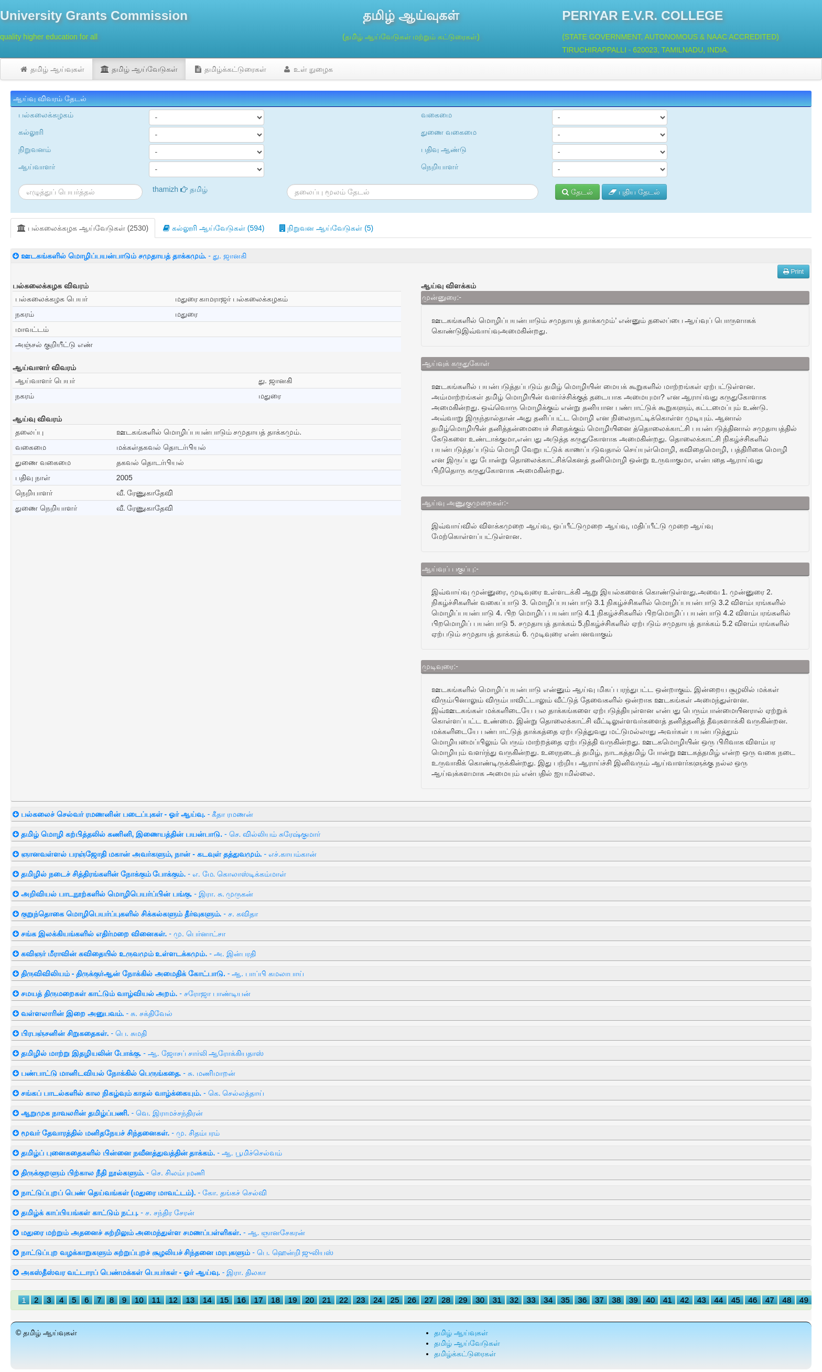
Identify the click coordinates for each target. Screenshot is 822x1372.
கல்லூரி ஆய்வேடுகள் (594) (213, 228)
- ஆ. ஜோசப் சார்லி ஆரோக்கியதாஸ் (138, 1053)
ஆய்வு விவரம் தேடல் (49, 98)
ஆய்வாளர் (36, 167)
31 (497, 1299)
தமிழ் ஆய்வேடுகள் (139, 69)
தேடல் (577, 192)
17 (258, 1299)
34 (548, 1299)
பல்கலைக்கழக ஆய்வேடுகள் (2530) (82, 228)
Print (793, 271)
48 (786, 1299)
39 (633, 1299)
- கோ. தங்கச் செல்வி (140, 1193)
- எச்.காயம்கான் (165, 854)
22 (343, 1299)
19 (292, 1299)
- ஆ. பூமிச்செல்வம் (147, 1153)
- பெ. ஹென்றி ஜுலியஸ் (173, 1252)
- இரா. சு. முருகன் (133, 894)
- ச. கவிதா (135, 914)
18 (275, 1299)
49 (803, 1299)
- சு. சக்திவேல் (92, 1013)
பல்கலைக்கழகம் (45, 115)
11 (156, 1299)
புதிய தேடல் (634, 192)
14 (207, 1299)
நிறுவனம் (34, 149)
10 (139, 1299)
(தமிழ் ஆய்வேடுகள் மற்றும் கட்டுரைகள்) (411, 37)
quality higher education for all (49, 37)
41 (667, 1299)
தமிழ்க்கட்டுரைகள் (230, 69)
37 (599, 1299)
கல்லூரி (31, 132)
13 (190, 1299)
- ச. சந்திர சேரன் (103, 1212)
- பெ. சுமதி (80, 1033)
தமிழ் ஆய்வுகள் (51, 69)
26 (411, 1299)
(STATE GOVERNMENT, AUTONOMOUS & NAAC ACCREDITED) (670, 37)
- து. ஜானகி (129, 256)
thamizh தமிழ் (180, 189)
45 (735, 1299)
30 (479, 1299)
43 (701, 1299)
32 (514, 1299)
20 (309, 1299)
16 (241, 1299)
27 (429, 1299)
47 (769, 1299)
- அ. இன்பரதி (134, 953)
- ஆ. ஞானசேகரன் (159, 1232)
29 (463, 1299)
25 (394, 1299)
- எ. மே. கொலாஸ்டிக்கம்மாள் (149, 874)
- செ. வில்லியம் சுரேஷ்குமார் (166, 834)
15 (224, 1299)
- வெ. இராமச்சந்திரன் (108, 1113)
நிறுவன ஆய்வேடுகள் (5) (326, 228)
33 (531, 1299)
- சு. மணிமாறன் (124, 1073)
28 (445, 1299)
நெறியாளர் (439, 167)
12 (173, 1299)
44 (718, 1299)
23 (360, 1299)
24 (377, 1299)
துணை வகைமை (449, 132)
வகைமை (436, 115)
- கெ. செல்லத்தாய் (138, 1093)
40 (650, 1299)
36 (582, 1299)
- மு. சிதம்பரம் (116, 1133)
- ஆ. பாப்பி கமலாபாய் (158, 973)
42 (684, 1299)
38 (616, 1299)
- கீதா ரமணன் (133, 814)
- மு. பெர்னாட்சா (119, 934)
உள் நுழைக (307, 69)
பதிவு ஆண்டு (444, 149)
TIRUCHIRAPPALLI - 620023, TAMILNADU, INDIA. (645, 50)
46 (752, 1299)
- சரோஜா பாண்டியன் (132, 993)
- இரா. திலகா (139, 1272)
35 (565, 1299)
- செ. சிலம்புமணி (109, 1173)
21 (326, 1299)
